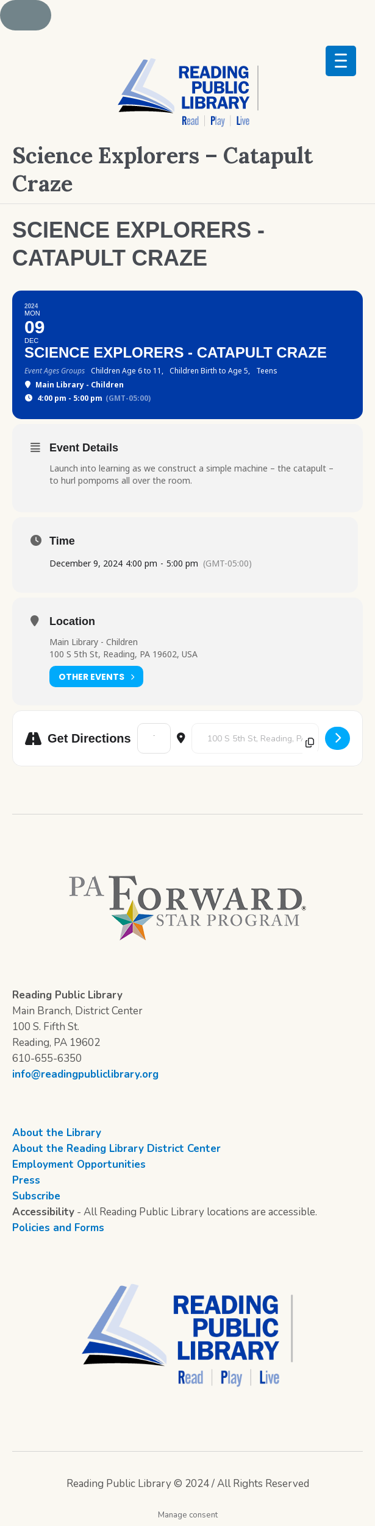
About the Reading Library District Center (116, 1149)
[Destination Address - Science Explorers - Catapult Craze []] (255, 738)
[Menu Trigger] (341, 61)
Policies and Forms (58, 1228)
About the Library (56, 1133)
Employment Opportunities (79, 1164)
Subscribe (36, 1196)
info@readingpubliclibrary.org (85, 1074)
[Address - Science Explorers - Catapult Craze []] (154, 738)
